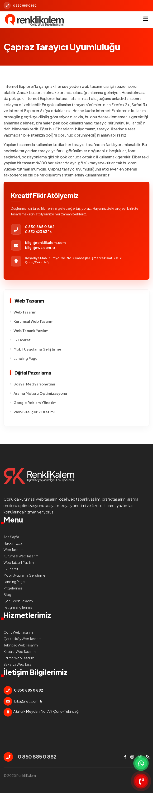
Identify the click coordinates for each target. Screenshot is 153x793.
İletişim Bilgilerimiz (18, 607)
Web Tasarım (25, 312)
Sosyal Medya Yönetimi (34, 384)
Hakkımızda (13, 543)
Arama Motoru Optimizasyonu (40, 393)
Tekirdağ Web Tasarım (21, 645)
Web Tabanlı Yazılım (31, 330)
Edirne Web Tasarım (19, 658)
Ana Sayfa (11, 537)
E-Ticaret (22, 339)
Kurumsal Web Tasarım (33, 321)
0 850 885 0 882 (20, 5)
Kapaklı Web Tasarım (20, 651)
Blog (7, 594)
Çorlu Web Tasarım (18, 601)
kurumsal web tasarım (38, 499)
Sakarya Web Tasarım (20, 664)
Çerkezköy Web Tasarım (23, 638)
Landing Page (26, 358)
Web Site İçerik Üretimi (34, 411)
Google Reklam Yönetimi (35, 402)
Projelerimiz (13, 588)
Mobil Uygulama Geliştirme (37, 349)
